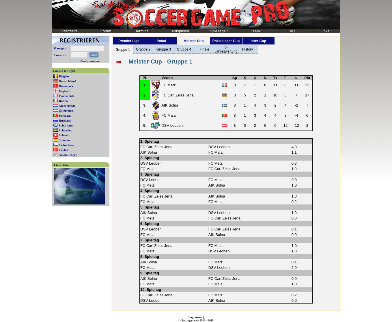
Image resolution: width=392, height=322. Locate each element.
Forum (105, 31)
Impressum (195, 317)
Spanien (64, 140)
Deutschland (67, 81)
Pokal (161, 41)
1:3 (294, 169)
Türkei (63, 150)
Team (255, 31)
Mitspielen (180, 31)
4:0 (294, 147)
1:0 (294, 185)
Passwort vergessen (90, 61)
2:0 (294, 267)
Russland (65, 120)
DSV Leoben (172, 125)
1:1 (294, 152)
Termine (141, 31)
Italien (63, 101)
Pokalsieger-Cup (226, 41)
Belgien (64, 76)
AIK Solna (169, 105)
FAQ (291, 31)
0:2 (294, 202)
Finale (204, 49)
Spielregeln (219, 31)
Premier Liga (128, 41)
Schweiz (64, 135)
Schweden (65, 130)
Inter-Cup (258, 41)
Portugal (65, 115)
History (247, 49)
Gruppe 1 (122, 50)
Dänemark (66, 86)
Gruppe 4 (184, 49)
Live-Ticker (62, 165)
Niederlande (67, 105)
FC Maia (168, 115)
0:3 (294, 163)
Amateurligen (68, 155)
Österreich (66, 110)
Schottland (66, 125)
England (64, 91)
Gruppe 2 (143, 49)
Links (324, 31)
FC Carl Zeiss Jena (177, 95)
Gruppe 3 (163, 49)
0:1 (294, 229)
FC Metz (168, 85)
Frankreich (66, 96)
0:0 (294, 180)
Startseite (70, 31)
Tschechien (66, 145)
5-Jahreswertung (226, 49)
